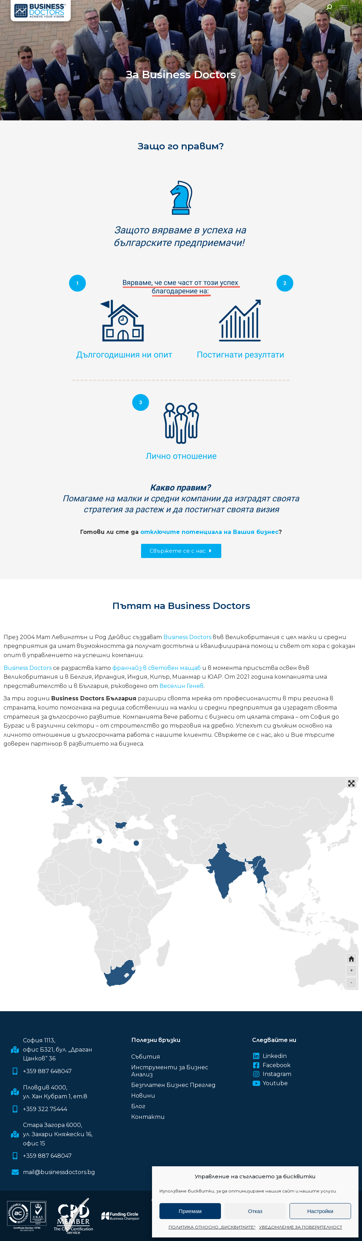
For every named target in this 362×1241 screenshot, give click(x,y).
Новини (143, 1095)
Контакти (148, 1117)
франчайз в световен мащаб (156, 668)
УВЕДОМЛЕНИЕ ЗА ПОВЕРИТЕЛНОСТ (300, 1227)
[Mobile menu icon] (343, 7)
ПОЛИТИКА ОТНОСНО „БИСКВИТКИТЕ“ (212, 1227)
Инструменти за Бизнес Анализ (169, 1071)
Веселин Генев (181, 686)
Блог (138, 1106)
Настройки (320, 1211)
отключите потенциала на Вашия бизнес (209, 532)
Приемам (190, 1211)
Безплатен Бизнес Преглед (173, 1085)
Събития (145, 1056)
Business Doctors (187, 637)
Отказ (255, 1211)
